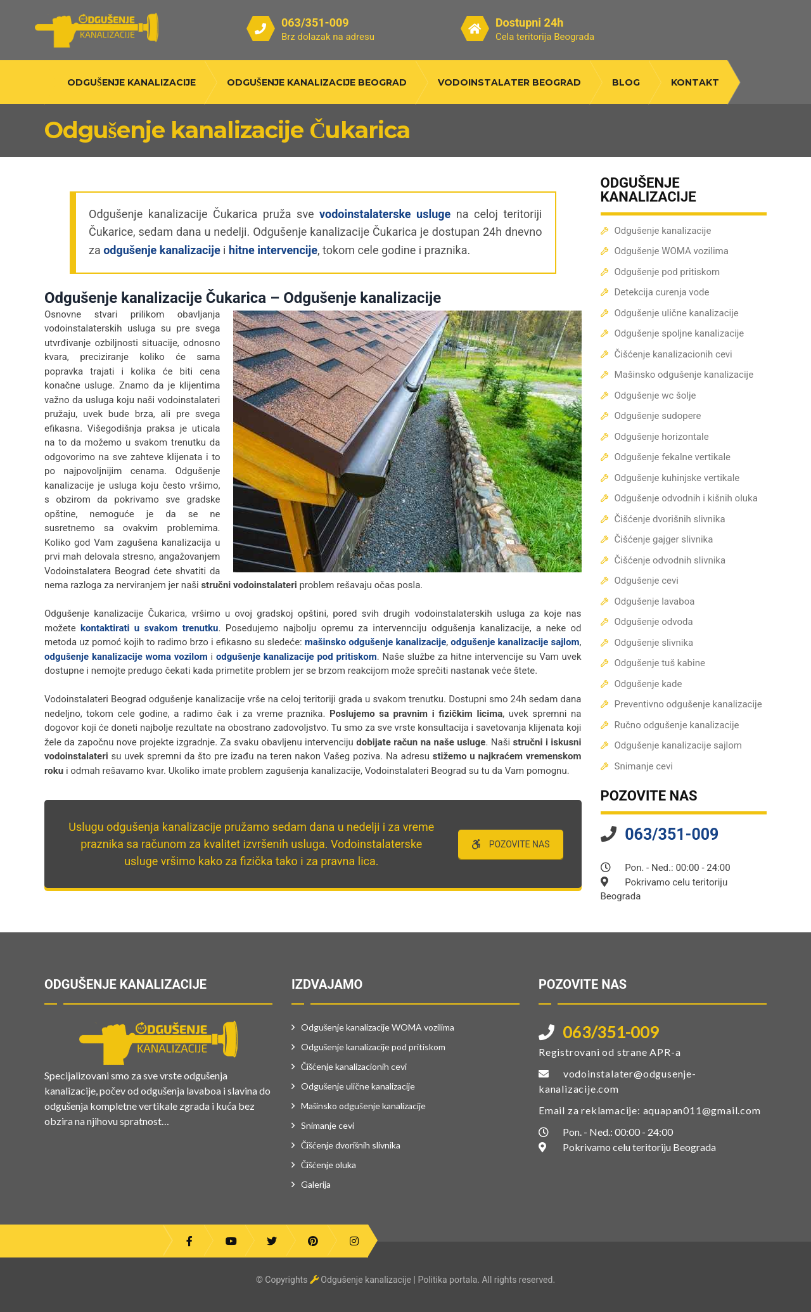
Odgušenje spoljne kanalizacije (679, 333)
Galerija (316, 1184)
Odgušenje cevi (647, 580)
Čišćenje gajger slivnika (664, 539)
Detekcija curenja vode (662, 292)
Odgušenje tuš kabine (660, 663)
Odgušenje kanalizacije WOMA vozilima (377, 1027)
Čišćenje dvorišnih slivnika (670, 519)
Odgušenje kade (648, 684)
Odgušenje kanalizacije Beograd (317, 82)
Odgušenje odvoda (654, 621)
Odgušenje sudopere (658, 415)
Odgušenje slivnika (654, 642)
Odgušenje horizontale (662, 436)
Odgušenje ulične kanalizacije (677, 313)
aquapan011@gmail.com (702, 1110)
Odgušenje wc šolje (655, 395)
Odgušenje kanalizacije (131, 82)
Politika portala (447, 1280)
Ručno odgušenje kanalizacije (677, 725)
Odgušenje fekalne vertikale (673, 457)
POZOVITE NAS (510, 844)
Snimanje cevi (644, 766)
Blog (626, 82)
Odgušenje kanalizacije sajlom (678, 745)
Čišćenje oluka (328, 1164)
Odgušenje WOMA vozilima (672, 251)
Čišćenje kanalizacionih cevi (673, 354)
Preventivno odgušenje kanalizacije (688, 704)
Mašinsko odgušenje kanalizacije (684, 374)
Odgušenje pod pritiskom (667, 272)
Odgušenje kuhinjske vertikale (677, 478)
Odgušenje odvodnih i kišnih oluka (686, 498)
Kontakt (695, 82)
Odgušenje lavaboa (655, 601)
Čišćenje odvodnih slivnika (670, 560)
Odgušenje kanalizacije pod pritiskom (373, 1046)
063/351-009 (315, 22)
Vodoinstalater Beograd (509, 82)
